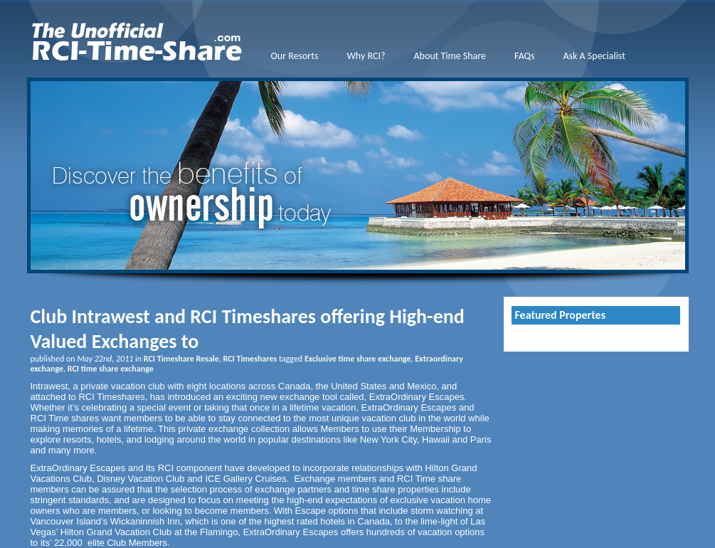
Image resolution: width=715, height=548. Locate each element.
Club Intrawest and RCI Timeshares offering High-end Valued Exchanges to (248, 329)
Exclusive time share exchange (357, 359)
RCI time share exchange (111, 369)
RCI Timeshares (250, 359)
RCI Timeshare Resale (181, 359)
